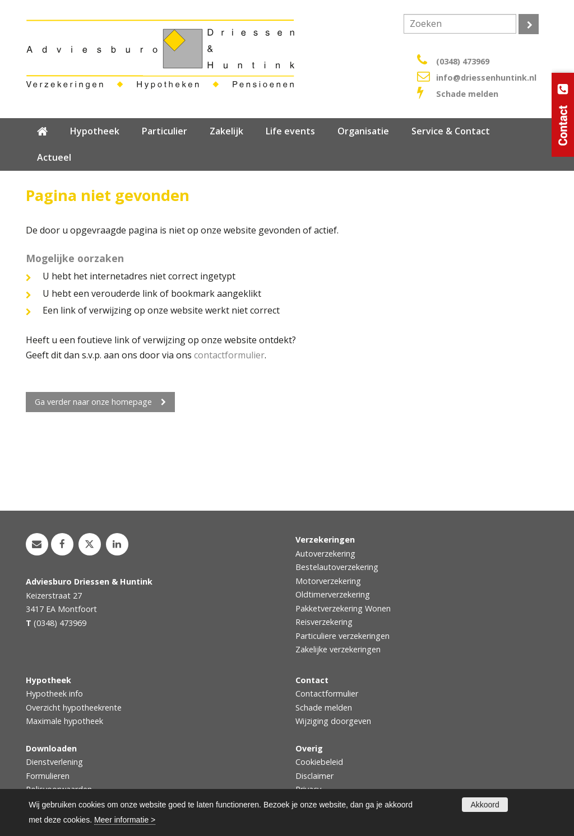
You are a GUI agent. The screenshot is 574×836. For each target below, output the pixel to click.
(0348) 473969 (462, 61)
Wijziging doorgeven (333, 721)
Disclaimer (314, 775)
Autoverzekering (325, 553)
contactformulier (229, 355)
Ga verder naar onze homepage (93, 401)
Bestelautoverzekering (336, 567)
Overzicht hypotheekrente (74, 707)
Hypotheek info (54, 693)
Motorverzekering (328, 581)
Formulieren (48, 775)
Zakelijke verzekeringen (338, 649)
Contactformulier (326, 693)
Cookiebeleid (319, 761)
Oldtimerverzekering (332, 594)
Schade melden (467, 93)
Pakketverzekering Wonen (343, 608)
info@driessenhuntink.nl (486, 77)
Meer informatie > (124, 819)
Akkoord (484, 804)
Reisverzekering (324, 622)
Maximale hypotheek (64, 721)
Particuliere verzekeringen (342, 635)
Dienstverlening (54, 761)
